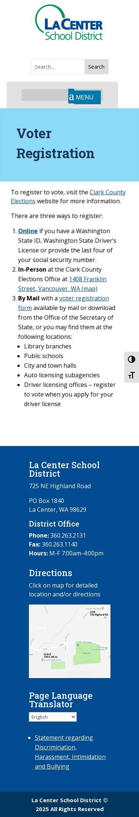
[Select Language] (53, 717)
